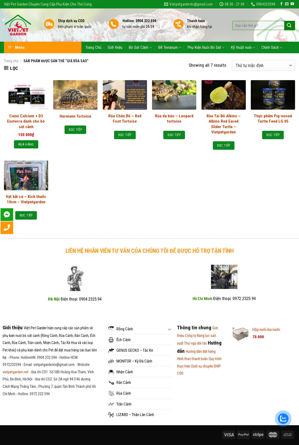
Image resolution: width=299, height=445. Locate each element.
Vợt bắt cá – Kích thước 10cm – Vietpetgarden (26, 199)
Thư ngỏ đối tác (195, 343)
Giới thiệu (115, 47)
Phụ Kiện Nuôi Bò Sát (206, 47)
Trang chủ (11, 61)
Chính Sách (271, 47)
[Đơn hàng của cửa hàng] (263, 65)
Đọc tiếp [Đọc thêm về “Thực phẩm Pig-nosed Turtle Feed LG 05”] (273, 135)
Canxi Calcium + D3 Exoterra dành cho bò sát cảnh (26, 121)
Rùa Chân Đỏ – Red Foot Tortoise (124, 119)
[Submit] (289, 25)
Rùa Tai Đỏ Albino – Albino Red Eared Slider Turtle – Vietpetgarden (224, 124)
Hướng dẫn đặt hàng (200, 351)
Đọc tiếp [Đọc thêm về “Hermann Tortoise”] (75, 130)
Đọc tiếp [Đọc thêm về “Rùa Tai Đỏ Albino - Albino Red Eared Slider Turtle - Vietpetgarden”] (223, 145)
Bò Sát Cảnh (140, 47)
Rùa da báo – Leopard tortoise (174, 119)
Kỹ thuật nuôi (243, 47)
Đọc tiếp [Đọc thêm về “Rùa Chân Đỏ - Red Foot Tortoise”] (124, 135)
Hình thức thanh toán (192, 359)
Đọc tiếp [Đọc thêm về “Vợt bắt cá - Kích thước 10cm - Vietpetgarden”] (26, 215)
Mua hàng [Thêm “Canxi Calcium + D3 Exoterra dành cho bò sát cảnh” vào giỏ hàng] (26, 144)
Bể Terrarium (169, 47)
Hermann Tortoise (75, 116)
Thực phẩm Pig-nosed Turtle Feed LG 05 (273, 119)
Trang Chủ (93, 47)
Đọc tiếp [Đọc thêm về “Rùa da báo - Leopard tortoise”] (174, 135)
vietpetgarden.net (15, 372)
